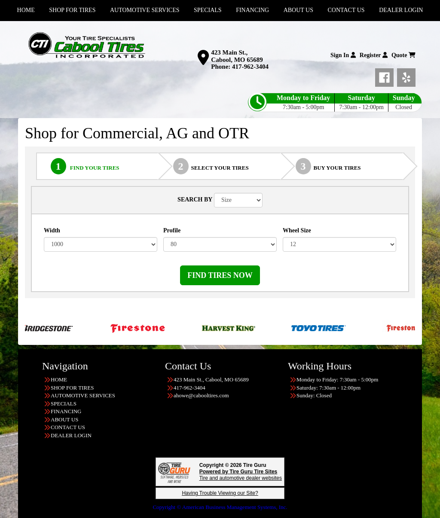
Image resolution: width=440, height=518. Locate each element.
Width (52, 230)
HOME (59, 379)
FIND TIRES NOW (220, 275)
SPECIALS (63, 403)
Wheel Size (297, 230)
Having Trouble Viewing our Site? (220, 493)
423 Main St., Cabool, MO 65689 (237, 56)
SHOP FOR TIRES (72, 387)
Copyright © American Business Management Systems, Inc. (220, 507)
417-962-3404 (250, 66)
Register (374, 55)
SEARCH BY (194, 199)
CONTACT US (68, 427)
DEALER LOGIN (71, 435)
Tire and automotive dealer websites (240, 475)
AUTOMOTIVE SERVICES (83, 395)
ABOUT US (64, 419)
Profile (171, 230)
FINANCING (66, 411)
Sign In (343, 55)
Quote (403, 55)
